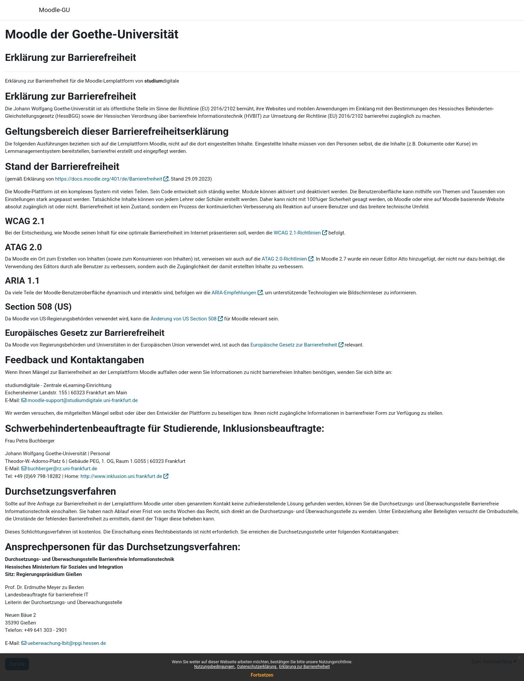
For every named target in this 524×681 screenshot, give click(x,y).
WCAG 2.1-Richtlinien (297, 233)
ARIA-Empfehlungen (234, 293)
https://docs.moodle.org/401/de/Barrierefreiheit (108, 179)
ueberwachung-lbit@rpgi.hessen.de (67, 643)
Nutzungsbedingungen (214, 666)
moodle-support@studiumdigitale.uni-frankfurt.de (83, 400)
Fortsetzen (262, 675)
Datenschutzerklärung (257, 666)
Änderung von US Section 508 (184, 319)
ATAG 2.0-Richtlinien (284, 259)
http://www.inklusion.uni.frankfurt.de (121, 476)
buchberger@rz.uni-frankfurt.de (62, 469)
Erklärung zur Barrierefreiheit (304, 666)
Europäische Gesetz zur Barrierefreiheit (293, 345)
